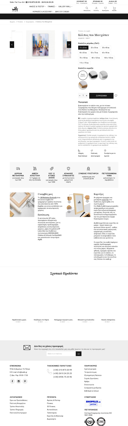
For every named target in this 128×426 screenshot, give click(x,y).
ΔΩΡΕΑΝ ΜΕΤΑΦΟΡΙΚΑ (18, 174)
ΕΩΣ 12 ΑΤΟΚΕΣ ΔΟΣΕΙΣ (51, 175)
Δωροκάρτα (51, 410)
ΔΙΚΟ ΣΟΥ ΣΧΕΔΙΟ (62, 12)
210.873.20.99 (34, 2)
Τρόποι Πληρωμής (17, 400)
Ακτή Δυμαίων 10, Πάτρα (20, 360)
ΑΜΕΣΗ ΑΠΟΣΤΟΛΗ (35, 174)
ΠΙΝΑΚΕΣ (51, 6)
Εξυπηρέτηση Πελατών (93, 366)
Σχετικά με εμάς (90, 360)
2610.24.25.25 (47, 2)
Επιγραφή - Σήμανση (98, 2)
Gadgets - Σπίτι (112, 2)
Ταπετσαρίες (52, 403)
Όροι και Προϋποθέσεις (19, 391)
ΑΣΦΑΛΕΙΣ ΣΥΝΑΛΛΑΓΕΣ (68, 174)
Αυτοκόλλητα (52, 400)
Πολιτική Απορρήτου (18, 394)
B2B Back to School (91, 382)
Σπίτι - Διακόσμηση (81, 2)
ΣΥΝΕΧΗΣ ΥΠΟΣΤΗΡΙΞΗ (88, 173)
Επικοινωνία (89, 375)
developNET (83, 423)
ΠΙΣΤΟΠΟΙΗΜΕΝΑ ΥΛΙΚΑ (109, 174)
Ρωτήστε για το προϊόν (110, 154)
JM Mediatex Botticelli (48, 197)
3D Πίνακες (51, 397)
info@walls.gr (22, 363)
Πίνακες (50, 394)
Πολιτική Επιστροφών (18, 403)
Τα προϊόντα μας (90, 363)
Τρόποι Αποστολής (17, 397)
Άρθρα (86, 372)
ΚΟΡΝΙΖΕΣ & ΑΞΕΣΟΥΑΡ (42, 12)
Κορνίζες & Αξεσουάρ (55, 407)
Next (69, 44)
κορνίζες (105, 199)
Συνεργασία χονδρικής (92, 378)
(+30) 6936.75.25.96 (62, 367)
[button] (87, 9)
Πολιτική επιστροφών (95, 154)
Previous (12, 44)
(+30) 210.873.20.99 (62, 360)
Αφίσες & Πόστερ (53, 391)
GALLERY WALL (64, 6)
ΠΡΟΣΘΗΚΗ (101, 97)
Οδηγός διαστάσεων (82, 154)
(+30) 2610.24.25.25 (62, 364)
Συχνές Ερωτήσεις (91, 369)
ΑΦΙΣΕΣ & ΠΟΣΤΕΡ (36, 6)
